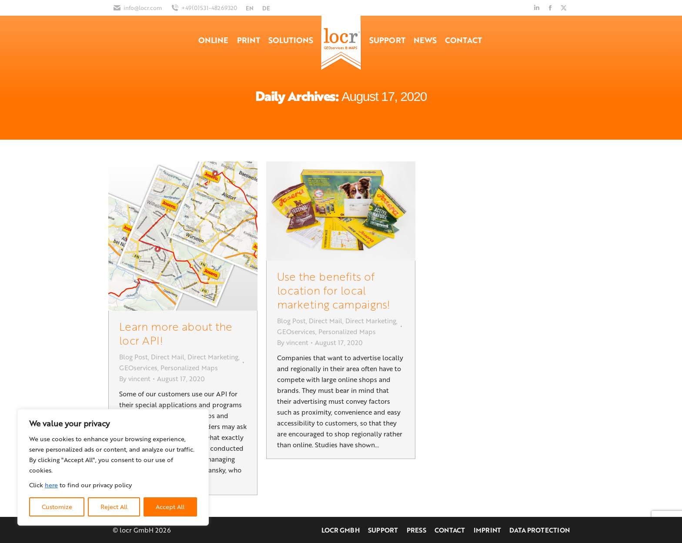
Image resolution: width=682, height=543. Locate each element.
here (51, 485)
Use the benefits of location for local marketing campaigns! (333, 290)
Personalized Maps (189, 367)
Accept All (170, 507)
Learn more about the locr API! (175, 333)
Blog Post (133, 357)
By (134, 378)
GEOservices (138, 367)
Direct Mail (167, 357)
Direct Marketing (212, 357)
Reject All (113, 507)
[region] (113, 467)
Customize (57, 507)
